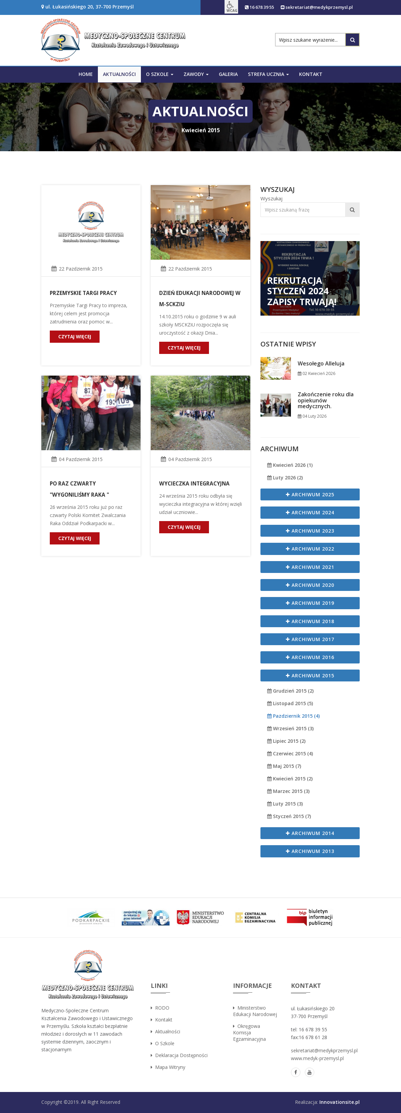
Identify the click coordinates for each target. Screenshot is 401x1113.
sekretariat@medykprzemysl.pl (313, 7)
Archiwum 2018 (310, 621)
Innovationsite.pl (339, 1102)
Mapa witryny (168, 1067)
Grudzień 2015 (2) (290, 691)
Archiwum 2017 (310, 639)
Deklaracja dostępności (179, 1055)
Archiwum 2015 (310, 675)
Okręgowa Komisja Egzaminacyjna (249, 1032)
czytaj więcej (75, 336)
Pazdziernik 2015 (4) (293, 716)
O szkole (162, 1043)
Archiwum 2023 (310, 531)
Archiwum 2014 (310, 833)
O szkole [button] (159, 74)
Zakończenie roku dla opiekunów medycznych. (326, 401)
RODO (160, 1008)
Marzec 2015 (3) (288, 791)
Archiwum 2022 (310, 548)
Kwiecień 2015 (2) (290, 778)
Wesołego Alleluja (321, 364)
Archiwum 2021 (310, 567)
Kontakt (310, 74)
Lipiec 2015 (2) (286, 741)
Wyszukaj (271, 198)
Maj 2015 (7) (284, 766)
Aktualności (119, 74)
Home (86, 74)
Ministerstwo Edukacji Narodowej (255, 1011)
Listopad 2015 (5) (290, 703)
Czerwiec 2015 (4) (290, 753)
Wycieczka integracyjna (194, 483)
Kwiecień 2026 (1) (290, 465)
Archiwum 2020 (310, 585)
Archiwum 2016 (310, 657)
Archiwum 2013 (310, 851)
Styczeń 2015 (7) (289, 816)
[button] (219, 7)
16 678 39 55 (249, 7)
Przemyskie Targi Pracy (82, 293)
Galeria (228, 74)
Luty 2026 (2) (285, 477)
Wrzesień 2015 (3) (290, 728)
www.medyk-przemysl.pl (317, 1058)
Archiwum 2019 (310, 603)
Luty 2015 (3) (285, 803)
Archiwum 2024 (310, 512)
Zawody (196, 74)
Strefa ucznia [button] (268, 74)
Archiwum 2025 (310, 494)
